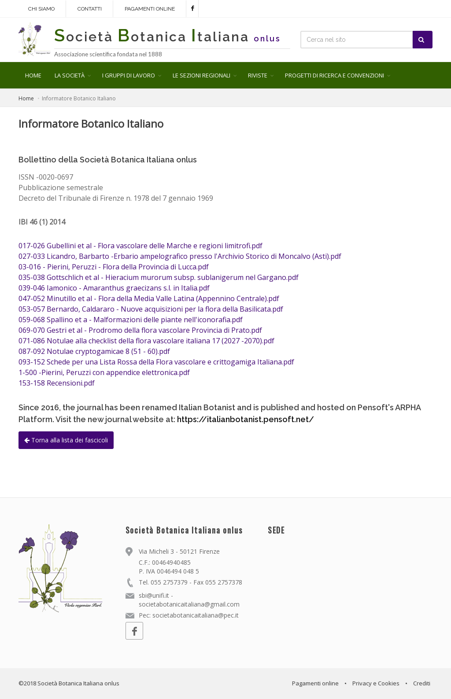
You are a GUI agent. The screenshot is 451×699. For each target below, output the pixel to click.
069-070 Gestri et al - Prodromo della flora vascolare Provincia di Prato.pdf (140, 330)
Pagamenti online (150, 9)
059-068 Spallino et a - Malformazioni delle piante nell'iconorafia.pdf (130, 319)
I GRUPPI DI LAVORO (128, 75)
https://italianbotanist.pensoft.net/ (245, 419)
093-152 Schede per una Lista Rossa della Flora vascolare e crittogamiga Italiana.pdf (156, 362)
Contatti (90, 9)
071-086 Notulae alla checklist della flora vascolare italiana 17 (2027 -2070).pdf (146, 341)
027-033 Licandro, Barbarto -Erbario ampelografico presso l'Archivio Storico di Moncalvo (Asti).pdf (179, 256)
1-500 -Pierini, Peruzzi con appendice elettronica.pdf (104, 372)
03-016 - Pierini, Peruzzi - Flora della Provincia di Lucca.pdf (113, 267)
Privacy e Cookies (375, 683)
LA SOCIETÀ (70, 75)
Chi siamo (41, 9)
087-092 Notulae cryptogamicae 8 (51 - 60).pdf (94, 351)
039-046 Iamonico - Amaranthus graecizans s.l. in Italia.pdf (114, 288)
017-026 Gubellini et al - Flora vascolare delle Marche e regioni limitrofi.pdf (140, 245)
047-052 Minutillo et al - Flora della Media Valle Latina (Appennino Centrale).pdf (148, 298)
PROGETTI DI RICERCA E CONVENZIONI (334, 75)
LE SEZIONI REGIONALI (201, 75)
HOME (33, 75)
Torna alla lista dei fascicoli (66, 440)
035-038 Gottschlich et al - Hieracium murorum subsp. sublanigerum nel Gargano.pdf (158, 277)
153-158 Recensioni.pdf (56, 383)
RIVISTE (257, 75)
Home (26, 98)
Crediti (421, 683)
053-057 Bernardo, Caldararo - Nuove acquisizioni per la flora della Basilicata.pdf (150, 309)
